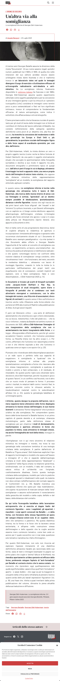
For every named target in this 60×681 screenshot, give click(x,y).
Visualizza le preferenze (30, 674)
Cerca (48, 2)
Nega (30, 668)
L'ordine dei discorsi (14, 11)
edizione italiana (25, 92)
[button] (57, 645)
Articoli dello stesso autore (30, 627)
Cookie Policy (29, 678)
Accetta (30, 663)
